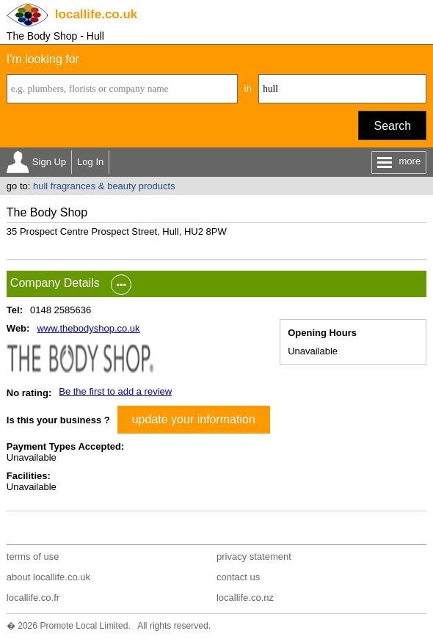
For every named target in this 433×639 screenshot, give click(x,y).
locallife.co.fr (33, 597)
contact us (238, 577)
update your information (193, 419)
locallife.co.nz (245, 597)
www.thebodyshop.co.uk (88, 328)
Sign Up (49, 161)
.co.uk (96, 14)
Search (392, 126)
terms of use (33, 556)
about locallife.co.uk (48, 577)
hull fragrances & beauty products (104, 185)
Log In (90, 161)
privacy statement (253, 556)
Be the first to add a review (115, 391)
